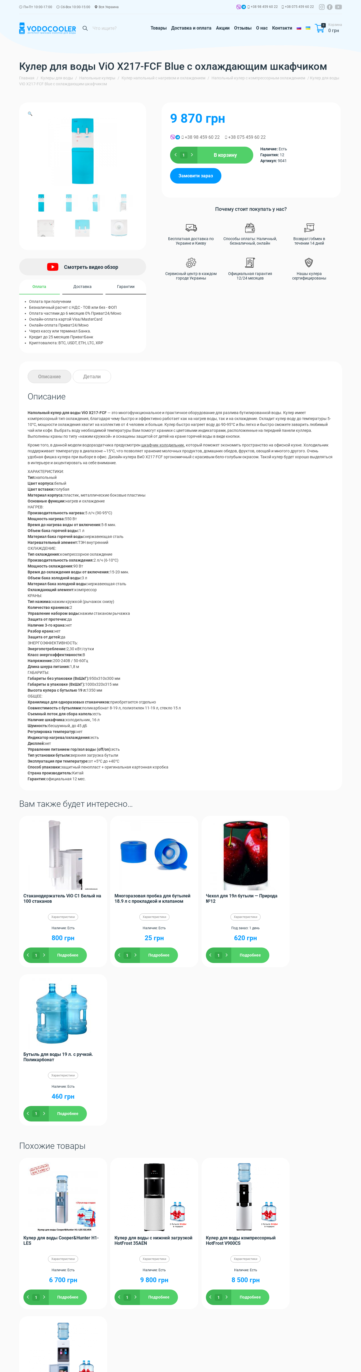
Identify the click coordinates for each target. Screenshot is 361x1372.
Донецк (123, 1171)
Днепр (215, 1165)
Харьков (199, 1165)
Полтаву (312, 1165)
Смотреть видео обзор (82, 266)
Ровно (135, 1177)
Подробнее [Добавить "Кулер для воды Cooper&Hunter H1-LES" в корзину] (67, 1139)
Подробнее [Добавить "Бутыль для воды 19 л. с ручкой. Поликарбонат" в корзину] (309, 955)
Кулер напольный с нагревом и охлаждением (163, 78)
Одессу (229, 1165)
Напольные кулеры (97, 78)
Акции (223, 28)
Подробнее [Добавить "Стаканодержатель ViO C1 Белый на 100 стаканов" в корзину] (67, 955)
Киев (185, 1165)
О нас (262, 28)
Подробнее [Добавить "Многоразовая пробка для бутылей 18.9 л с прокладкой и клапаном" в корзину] (148, 955)
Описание (49, 376)
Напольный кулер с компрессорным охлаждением (258, 78)
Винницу (47, 1171)
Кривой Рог (74, 1183)
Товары (159, 28)
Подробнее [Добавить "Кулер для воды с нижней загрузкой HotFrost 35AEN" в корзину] (148, 1139)
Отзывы (243, 28)
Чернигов (331, 1165)
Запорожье (247, 1165)
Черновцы (188, 1177)
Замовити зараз (196, 175)
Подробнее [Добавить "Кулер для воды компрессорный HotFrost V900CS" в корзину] (229, 1139)
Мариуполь (252, 1177)
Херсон (315, 1177)
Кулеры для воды (57, 78)
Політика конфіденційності (44, 1361)
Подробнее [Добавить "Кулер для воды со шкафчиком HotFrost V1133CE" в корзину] (309, 1139)
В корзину (225, 155)
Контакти (282, 28)
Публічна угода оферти (136, 1361)
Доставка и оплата (191, 28)
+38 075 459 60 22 (299, 7)
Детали (92, 376)
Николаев (28, 1171)
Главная (26, 78)
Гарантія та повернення (92, 1361)
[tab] (49, 376)
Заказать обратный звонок (310, 1337)
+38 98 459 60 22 (264, 7)
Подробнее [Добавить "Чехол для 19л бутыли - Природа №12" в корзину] (229, 955)
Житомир (282, 1165)
